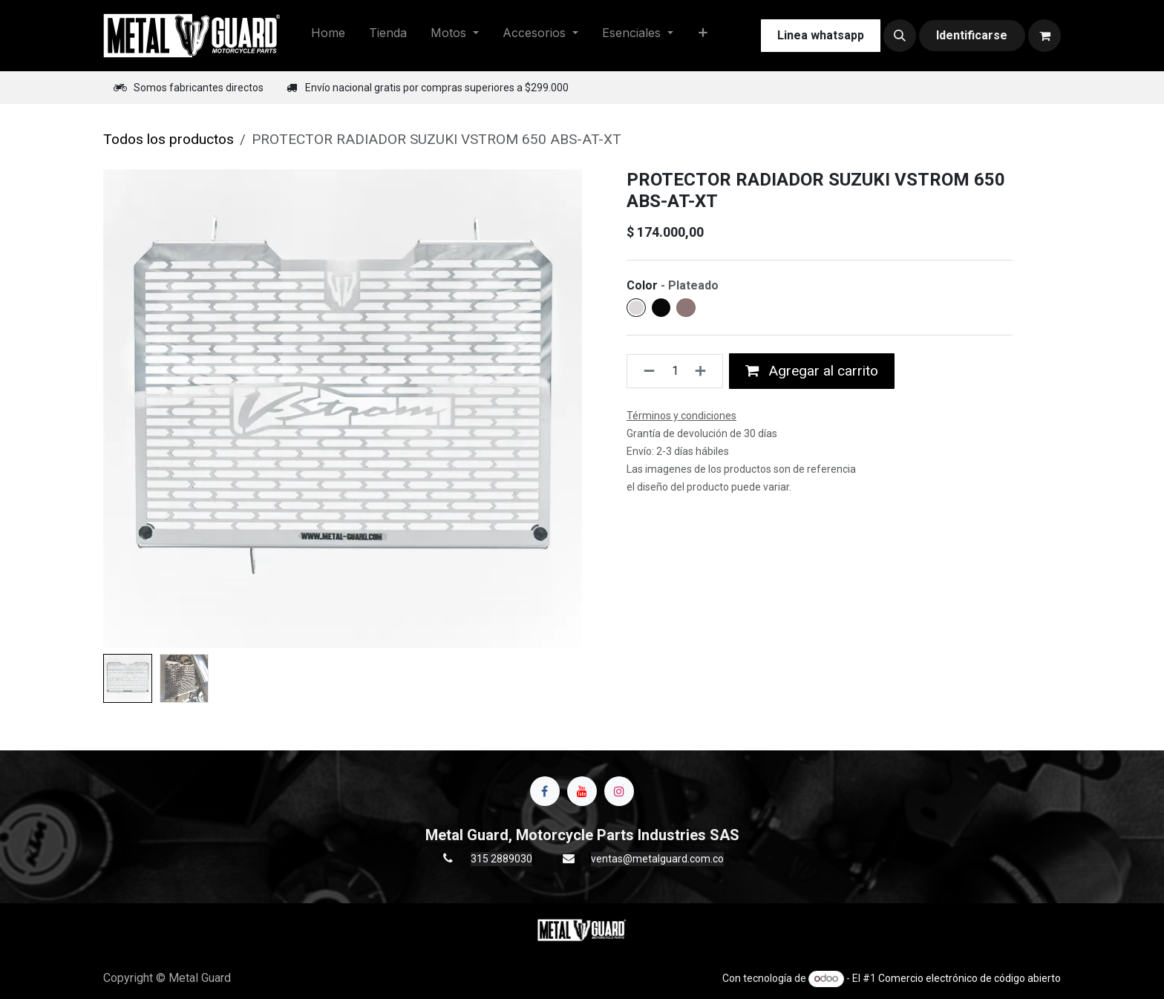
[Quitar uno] (644, 371)
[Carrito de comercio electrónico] (1044, 35)
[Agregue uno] (704, 371)
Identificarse (971, 35)
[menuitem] (328, 35)
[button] (899, 35)
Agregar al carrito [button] (811, 370)
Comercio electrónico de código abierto (969, 978)
